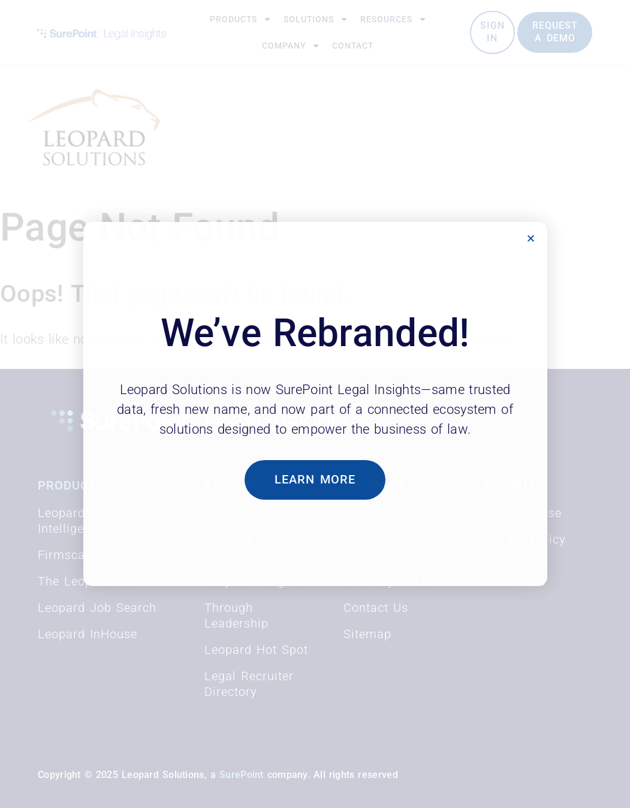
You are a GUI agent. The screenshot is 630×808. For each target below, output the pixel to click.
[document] (315, 404)
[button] (530, 238)
